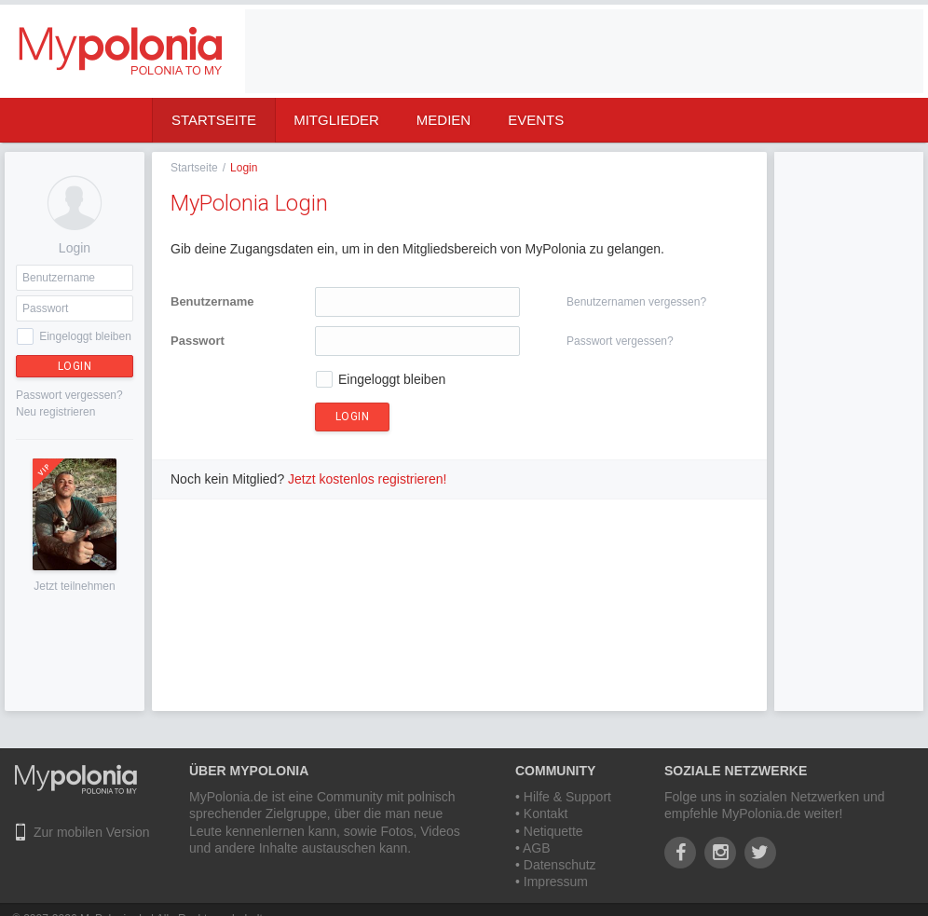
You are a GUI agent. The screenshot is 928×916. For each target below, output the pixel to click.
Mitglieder (336, 120)
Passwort (198, 341)
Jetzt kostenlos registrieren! (367, 479)
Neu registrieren (55, 411)
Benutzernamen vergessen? (636, 301)
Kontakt (545, 813)
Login (75, 366)
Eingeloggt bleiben (85, 336)
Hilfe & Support (567, 796)
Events (536, 120)
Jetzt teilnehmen (74, 586)
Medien (443, 120)
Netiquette (553, 831)
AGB (537, 848)
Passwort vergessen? (69, 395)
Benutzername (212, 301)
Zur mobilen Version (92, 832)
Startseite (213, 120)
